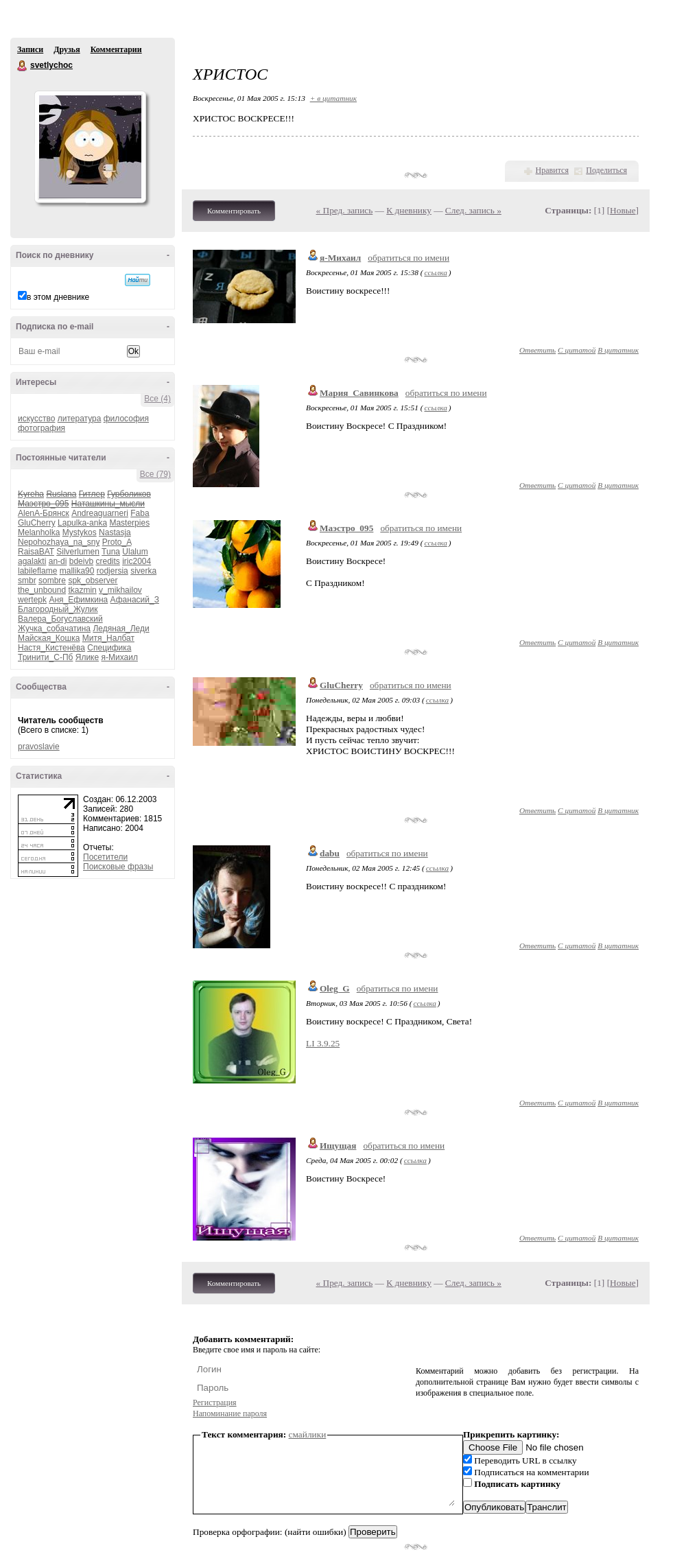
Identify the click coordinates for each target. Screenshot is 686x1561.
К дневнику (408, 210)
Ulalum (134, 551)
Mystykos (79, 532)
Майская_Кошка (49, 638)
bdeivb (81, 561)
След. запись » (473, 210)
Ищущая (338, 1145)
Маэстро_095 (346, 528)
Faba (139, 513)
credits (107, 561)
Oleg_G (335, 988)
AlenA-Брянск (43, 513)
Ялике (87, 657)
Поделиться (606, 170)
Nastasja (115, 532)
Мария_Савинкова (359, 393)
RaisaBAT (36, 551)
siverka (143, 571)
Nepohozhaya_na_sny (58, 542)
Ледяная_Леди (121, 628)
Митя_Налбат (108, 638)
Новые (622, 210)
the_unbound (42, 590)
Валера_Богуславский (60, 619)
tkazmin (82, 590)
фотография (41, 428)
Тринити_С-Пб (45, 657)
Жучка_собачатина (54, 628)
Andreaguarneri (99, 513)
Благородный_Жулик (58, 609)
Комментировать (234, 211)
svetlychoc (22, 65)
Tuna (111, 551)
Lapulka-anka (82, 523)
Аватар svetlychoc (89, 146)
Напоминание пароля (230, 1413)
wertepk (32, 600)
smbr (27, 580)
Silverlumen (77, 551)
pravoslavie (39, 746)
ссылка (435, 272)
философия (126, 418)
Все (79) (155, 474)
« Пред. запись (344, 210)
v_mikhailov (120, 590)
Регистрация (215, 1402)
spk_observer (92, 580)
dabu (330, 853)
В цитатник (618, 350)
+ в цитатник (333, 98)
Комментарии (116, 49)
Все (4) (157, 398)
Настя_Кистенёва (51, 648)
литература (80, 418)
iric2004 (136, 561)
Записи (30, 49)
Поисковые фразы (118, 866)
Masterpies (129, 523)
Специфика (109, 648)
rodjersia (112, 571)
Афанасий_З (134, 600)
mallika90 (77, 571)
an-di (58, 561)
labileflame (37, 571)
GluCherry (37, 523)
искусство (36, 418)
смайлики (308, 1434)
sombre (52, 580)
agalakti (32, 561)
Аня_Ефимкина (78, 600)
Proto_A (117, 542)
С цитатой (576, 350)
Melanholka (39, 532)
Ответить (537, 350)
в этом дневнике (58, 297)
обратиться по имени (408, 258)
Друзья (67, 49)
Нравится (552, 170)
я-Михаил (120, 657)
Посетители (105, 857)
